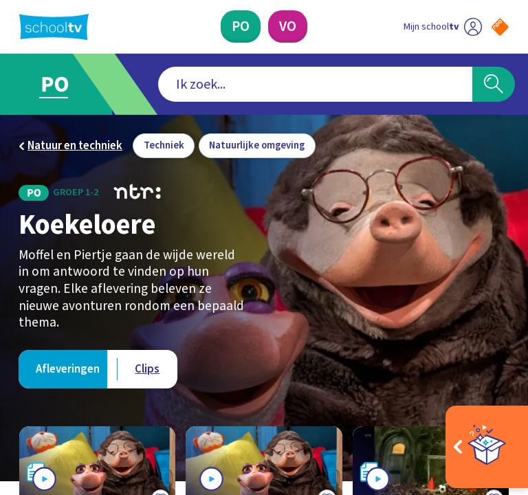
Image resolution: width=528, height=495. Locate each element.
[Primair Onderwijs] (241, 26)
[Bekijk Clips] (147, 369)
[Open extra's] (487, 447)
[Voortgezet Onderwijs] (287, 26)
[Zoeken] (493, 84)
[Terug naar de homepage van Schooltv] (54, 27)
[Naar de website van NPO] (500, 27)
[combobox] (243, 84)
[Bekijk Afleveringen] (68, 369)
